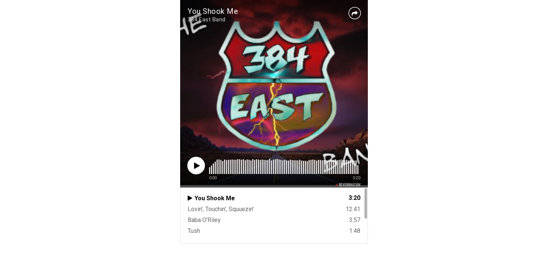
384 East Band (207, 19)
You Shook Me (213, 11)
